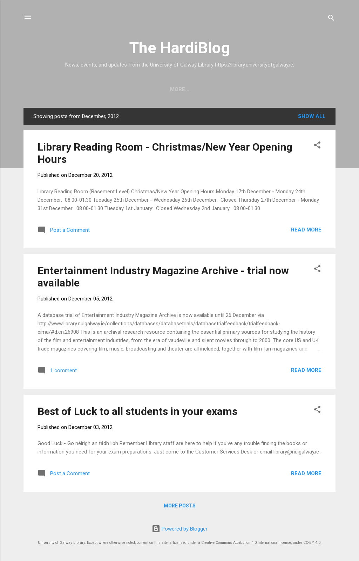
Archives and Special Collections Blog (243, 89)
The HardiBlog (179, 48)
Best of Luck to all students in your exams (137, 411)
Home (65, 89)
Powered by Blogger (180, 529)
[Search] (331, 19)
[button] (317, 146)
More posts (180, 505)
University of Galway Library (128, 89)
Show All (312, 116)
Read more (306, 230)
